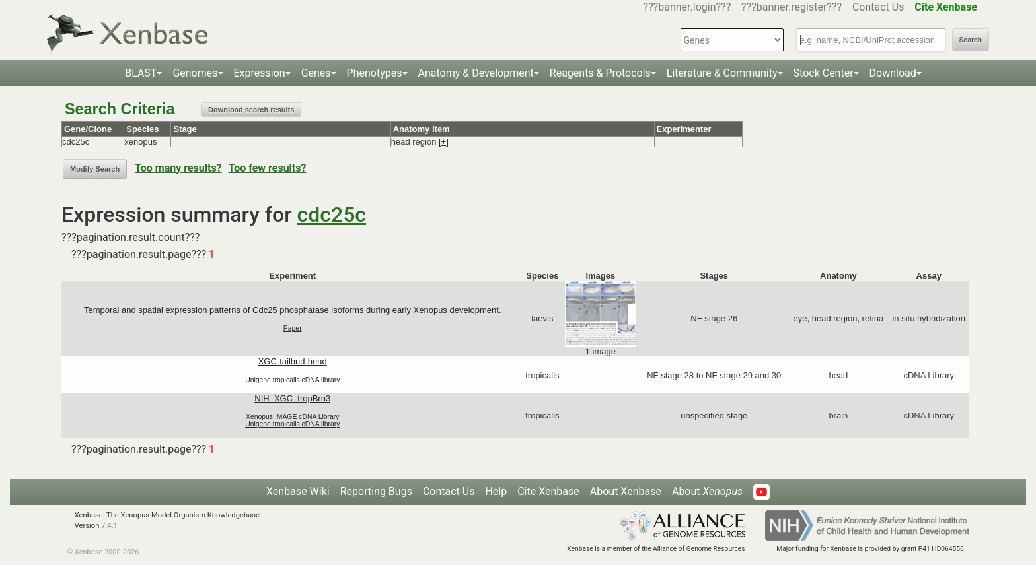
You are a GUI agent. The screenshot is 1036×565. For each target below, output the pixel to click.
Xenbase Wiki (298, 491)
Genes (316, 73)
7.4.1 (109, 525)
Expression (259, 73)
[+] (444, 142)
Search (970, 40)
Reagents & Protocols (600, 73)
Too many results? (178, 168)
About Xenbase (625, 491)
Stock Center (824, 73)
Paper (292, 328)
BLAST (141, 73)
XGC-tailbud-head (292, 361)
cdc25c (332, 214)
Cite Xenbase (548, 491)
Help (496, 491)
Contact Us (878, 7)
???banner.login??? (687, 7)
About (707, 491)
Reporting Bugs (376, 491)
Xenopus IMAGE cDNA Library (293, 416)
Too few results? (268, 168)
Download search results (251, 110)
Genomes (194, 73)
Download (893, 73)
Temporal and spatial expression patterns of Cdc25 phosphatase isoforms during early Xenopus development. (292, 310)
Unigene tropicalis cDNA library (292, 379)
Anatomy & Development (476, 73)
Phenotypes (374, 73)
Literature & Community (722, 73)
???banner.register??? (791, 7)
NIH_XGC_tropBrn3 (292, 398)
